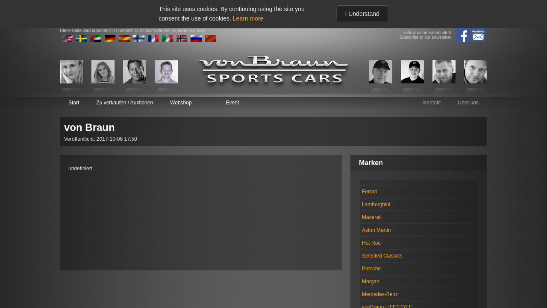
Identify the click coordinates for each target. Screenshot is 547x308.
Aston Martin (376, 230)
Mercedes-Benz (380, 294)
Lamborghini (376, 204)
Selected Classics (382, 256)
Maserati (372, 217)
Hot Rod (371, 243)
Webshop (180, 103)
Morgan (370, 281)
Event (232, 103)
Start (73, 103)
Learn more (248, 18)
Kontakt (432, 103)
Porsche (371, 269)
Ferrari (369, 192)
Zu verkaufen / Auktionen (124, 103)
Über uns (468, 103)
